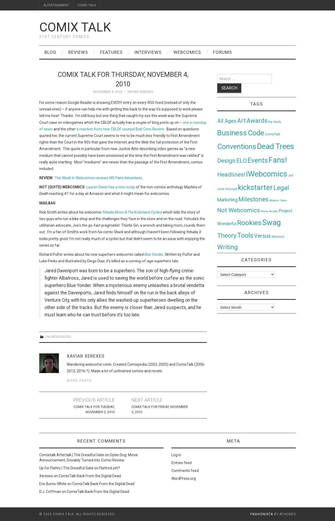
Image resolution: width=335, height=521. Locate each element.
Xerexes (46, 476)
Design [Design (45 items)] (226, 160)
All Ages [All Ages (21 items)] (226, 121)
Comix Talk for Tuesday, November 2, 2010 (94, 409)
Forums (222, 52)
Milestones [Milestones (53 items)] (253, 199)
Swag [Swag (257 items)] (271, 222)
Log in (176, 455)
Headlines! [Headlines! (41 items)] (231, 174)
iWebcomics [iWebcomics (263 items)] (266, 173)
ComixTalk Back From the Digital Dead (90, 476)
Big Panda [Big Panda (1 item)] (274, 122)
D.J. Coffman (50, 492)
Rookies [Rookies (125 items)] (249, 223)
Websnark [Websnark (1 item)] (278, 236)
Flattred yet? (109, 468)
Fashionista (261, 514)
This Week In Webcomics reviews (98, 178)
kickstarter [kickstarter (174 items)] (255, 187)
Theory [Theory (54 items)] (226, 235)
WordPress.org (183, 478)
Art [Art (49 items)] (241, 120)
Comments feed (185, 471)
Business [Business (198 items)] (232, 133)
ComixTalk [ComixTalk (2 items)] (272, 134)
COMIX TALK (86, 5)
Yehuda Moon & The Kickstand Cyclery (132, 212)
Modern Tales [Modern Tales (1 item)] (278, 200)
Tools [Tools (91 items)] (245, 235)
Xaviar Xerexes (140, 92)
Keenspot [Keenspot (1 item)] (231, 189)
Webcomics (187, 52)
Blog (50, 52)
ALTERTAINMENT (56, 5)
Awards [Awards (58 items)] (257, 120)
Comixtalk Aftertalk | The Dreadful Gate (71, 455)
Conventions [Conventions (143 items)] (236, 146)
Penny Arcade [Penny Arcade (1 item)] (269, 211)
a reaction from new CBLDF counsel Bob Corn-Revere (120, 129)
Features (111, 52)
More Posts (79, 380)
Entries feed (181, 463)
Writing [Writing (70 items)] (227, 247)
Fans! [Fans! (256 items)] (278, 160)
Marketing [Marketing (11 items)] (227, 200)
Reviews (78, 52)
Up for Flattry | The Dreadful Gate (66, 468)
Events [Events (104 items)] (258, 160)
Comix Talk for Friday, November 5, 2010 (159, 409)
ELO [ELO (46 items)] (241, 160)
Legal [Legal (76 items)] (281, 188)
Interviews (148, 52)
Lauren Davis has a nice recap (110, 187)
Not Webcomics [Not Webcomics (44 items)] (238, 210)
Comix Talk (75, 27)
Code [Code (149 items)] (256, 133)
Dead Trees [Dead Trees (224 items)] (275, 146)
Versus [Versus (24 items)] (262, 236)
